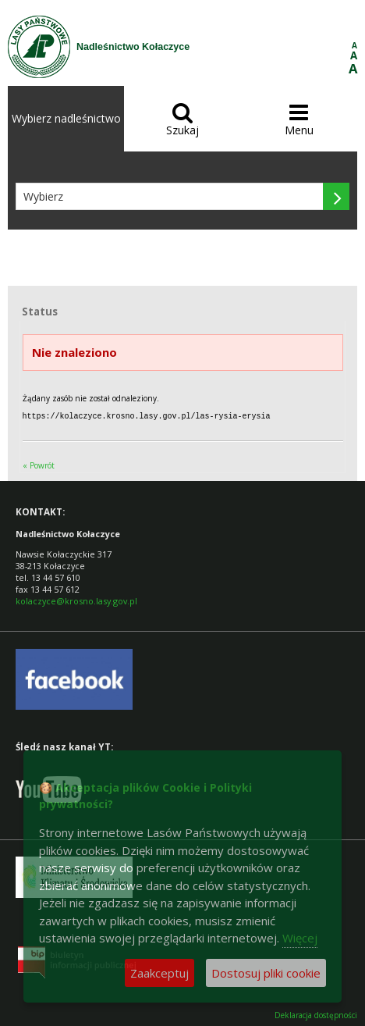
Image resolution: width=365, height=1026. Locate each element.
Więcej (299, 938)
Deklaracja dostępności (316, 1014)
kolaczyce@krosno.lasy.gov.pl (76, 600)
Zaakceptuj (159, 973)
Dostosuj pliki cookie (266, 973)
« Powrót (39, 464)
